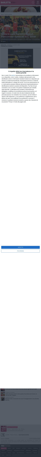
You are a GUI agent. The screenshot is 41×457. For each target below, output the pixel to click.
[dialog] (20, 228)
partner (13, 75)
